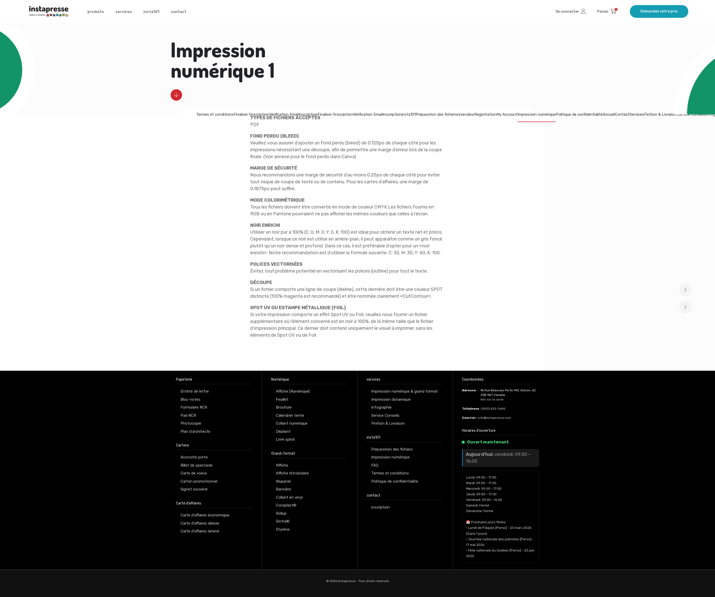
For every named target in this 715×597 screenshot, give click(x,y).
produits (95, 13)
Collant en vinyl (289, 497)
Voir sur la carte (491, 399)
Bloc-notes (190, 399)
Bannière (283, 489)
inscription (380, 507)
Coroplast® (286, 505)
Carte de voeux (194, 473)
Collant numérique (291, 423)
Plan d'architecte (195, 431)
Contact (622, 114)
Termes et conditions (215, 114)
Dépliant (283, 431)
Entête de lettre (195, 391)
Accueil (609, 114)
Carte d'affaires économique (205, 515)
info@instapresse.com (494, 418)
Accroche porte (194, 457)
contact (178, 13)
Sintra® (283, 521)
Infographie (381, 407)
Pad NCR (188, 415)
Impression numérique (536, 114)
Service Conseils (692, 114)
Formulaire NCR (194, 407)
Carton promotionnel (199, 481)
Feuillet (282, 399)
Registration (485, 114)
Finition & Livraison (661, 114)
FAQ (374, 465)
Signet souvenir (194, 489)
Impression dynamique (391, 399)
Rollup (281, 513)
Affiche (282, 465)
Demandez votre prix (659, 12)
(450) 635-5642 (493, 408)
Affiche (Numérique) (293, 391)
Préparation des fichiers (392, 449)
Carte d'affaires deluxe (200, 523)
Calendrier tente (290, 415)
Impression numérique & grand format (404, 391)
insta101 (151, 13)
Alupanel (283, 481)
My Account (506, 114)
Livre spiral (285, 439)
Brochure (284, 407)
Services (637, 114)
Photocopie (191, 423)
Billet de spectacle (197, 465)
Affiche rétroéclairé (292, 473)
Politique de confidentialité (579, 114)
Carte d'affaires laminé (200, 531)
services (123, 13)
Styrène (283, 529)
